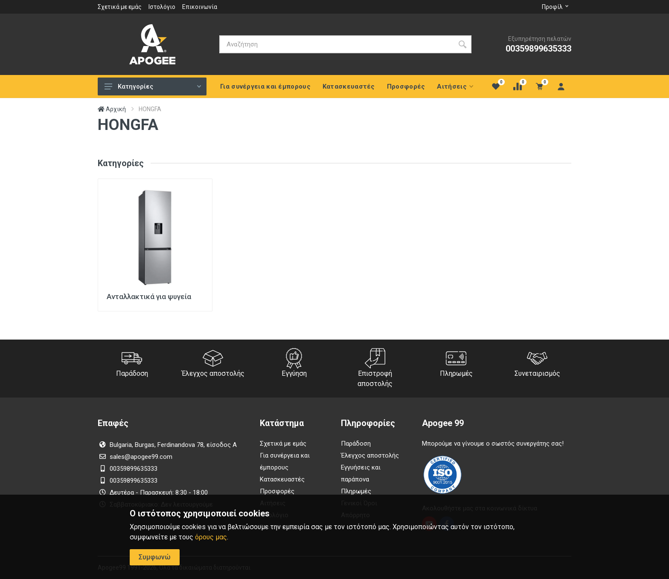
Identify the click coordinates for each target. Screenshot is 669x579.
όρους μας (211, 537)
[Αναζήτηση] (336, 44)
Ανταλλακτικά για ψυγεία (149, 296)
